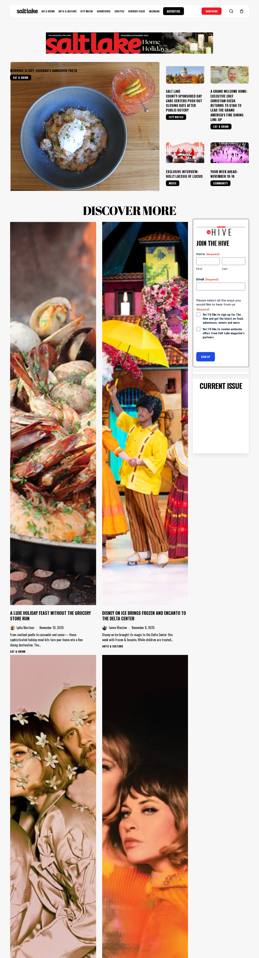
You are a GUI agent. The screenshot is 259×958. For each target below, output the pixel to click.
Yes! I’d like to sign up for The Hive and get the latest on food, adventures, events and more (223, 305)
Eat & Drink (20, 77)
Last (224, 255)
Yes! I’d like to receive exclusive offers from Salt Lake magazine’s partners (224, 320)
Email (207, 266)
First (199, 255)
